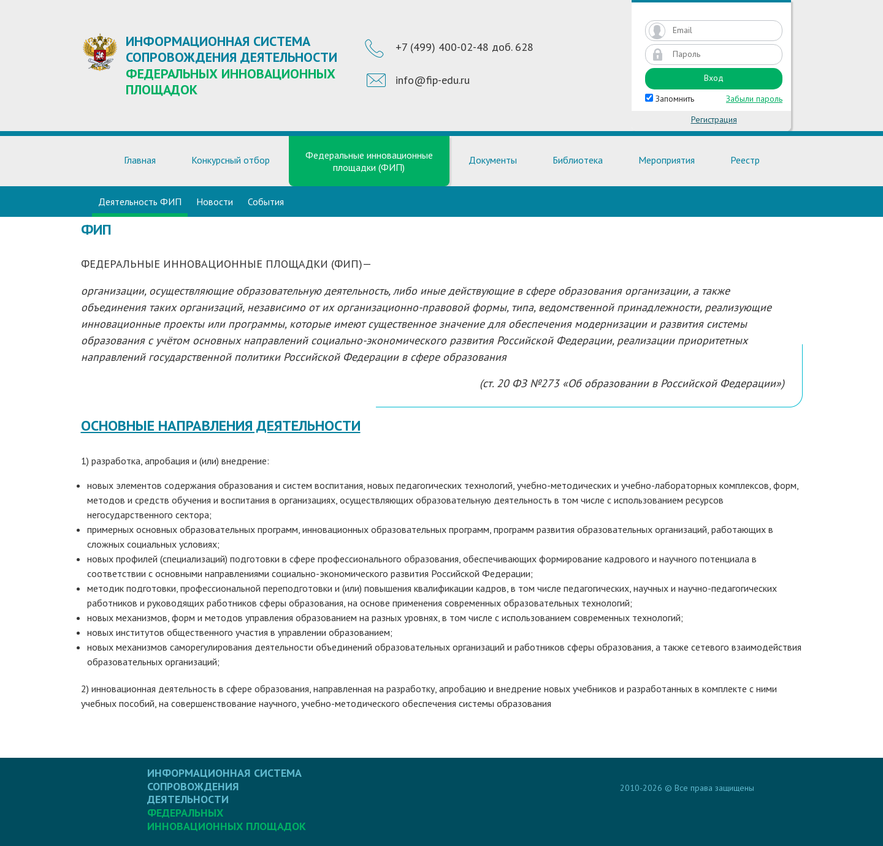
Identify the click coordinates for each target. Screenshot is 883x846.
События (266, 201)
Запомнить (669, 98)
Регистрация (714, 119)
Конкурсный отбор (230, 160)
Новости (214, 201)
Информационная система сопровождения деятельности (234, 65)
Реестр (745, 160)
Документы (492, 160)
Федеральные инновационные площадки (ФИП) (369, 161)
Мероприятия (666, 160)
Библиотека (577, 160)
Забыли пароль (754, 98)
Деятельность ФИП (140, 201)
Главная (140, 160)
